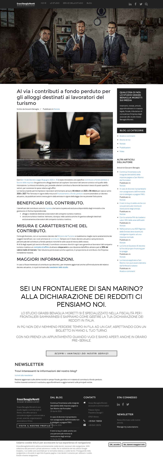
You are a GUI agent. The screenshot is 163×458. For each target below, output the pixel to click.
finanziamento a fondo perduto (70, 193)
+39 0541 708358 (95, 421)
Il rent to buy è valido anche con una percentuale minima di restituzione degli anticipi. (133, 206)
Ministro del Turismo (66, 236)
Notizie (57, 109)
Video (122, 151)
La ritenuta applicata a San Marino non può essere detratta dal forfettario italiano (133, 263)
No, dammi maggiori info (134, 445)
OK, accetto (115, 445)
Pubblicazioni (125, 147)
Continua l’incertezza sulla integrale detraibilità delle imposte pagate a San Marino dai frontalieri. (64, 406)
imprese (48, 208)
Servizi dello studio (71, 4)
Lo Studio (53, 4)
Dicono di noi (125, 140)
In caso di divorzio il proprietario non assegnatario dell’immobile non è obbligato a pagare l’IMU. (133, 192)
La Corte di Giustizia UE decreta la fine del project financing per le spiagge (132, 249)
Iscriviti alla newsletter (24, 375)
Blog (86, 4)
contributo (54, 239)
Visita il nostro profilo (34, 426)
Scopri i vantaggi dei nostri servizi (82, 353)
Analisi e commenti (127, 136)
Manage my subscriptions (127, 427)
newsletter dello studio (58, 267)
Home (43, 4)
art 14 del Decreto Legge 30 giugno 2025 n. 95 (39, 180)
